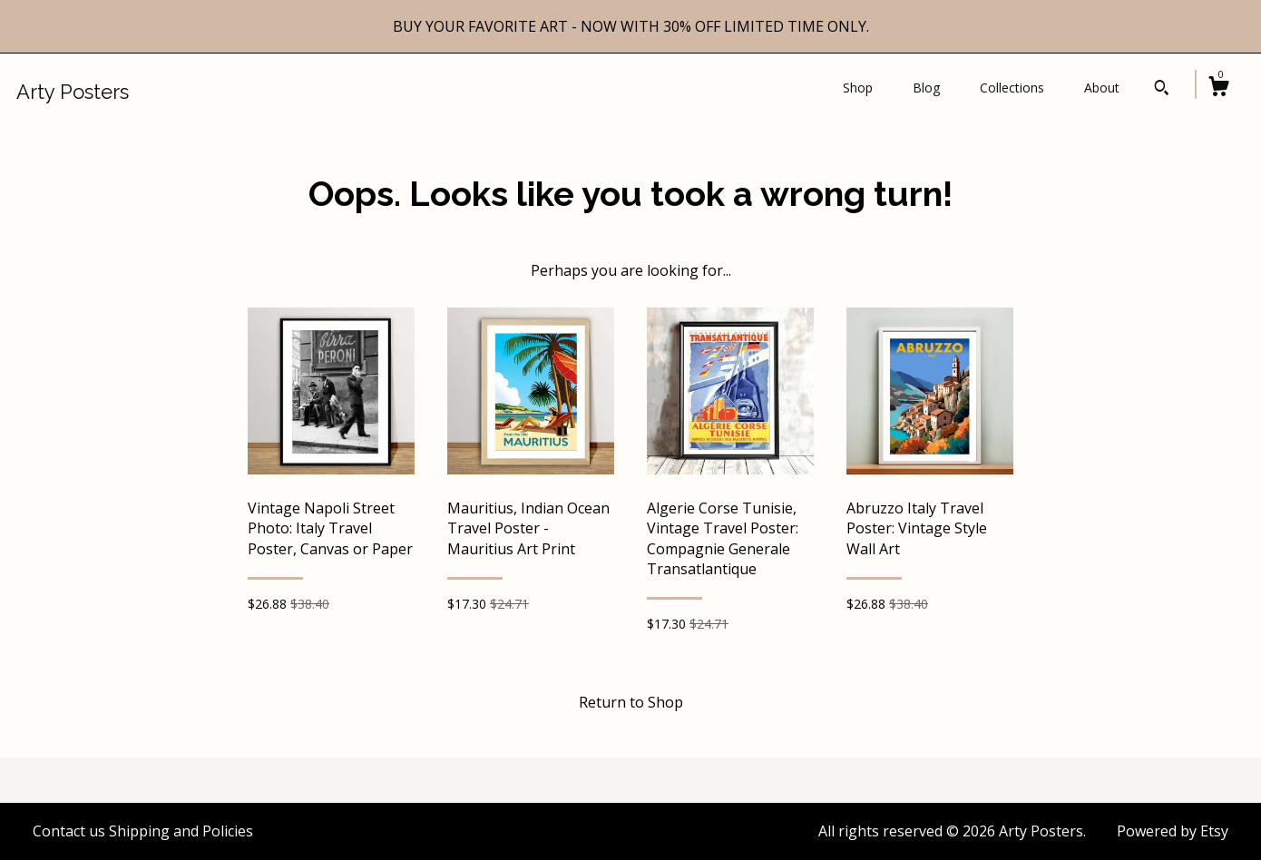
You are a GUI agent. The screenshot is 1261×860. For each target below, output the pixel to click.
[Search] (1161, 90)
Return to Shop (631, 702)
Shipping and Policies (181, 831)
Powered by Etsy (1172, 831)
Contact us (69, 831)
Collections (1012, 87)
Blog (926, 87)
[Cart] (1218, 88)
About (1101, 87)
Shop (858, 87)
